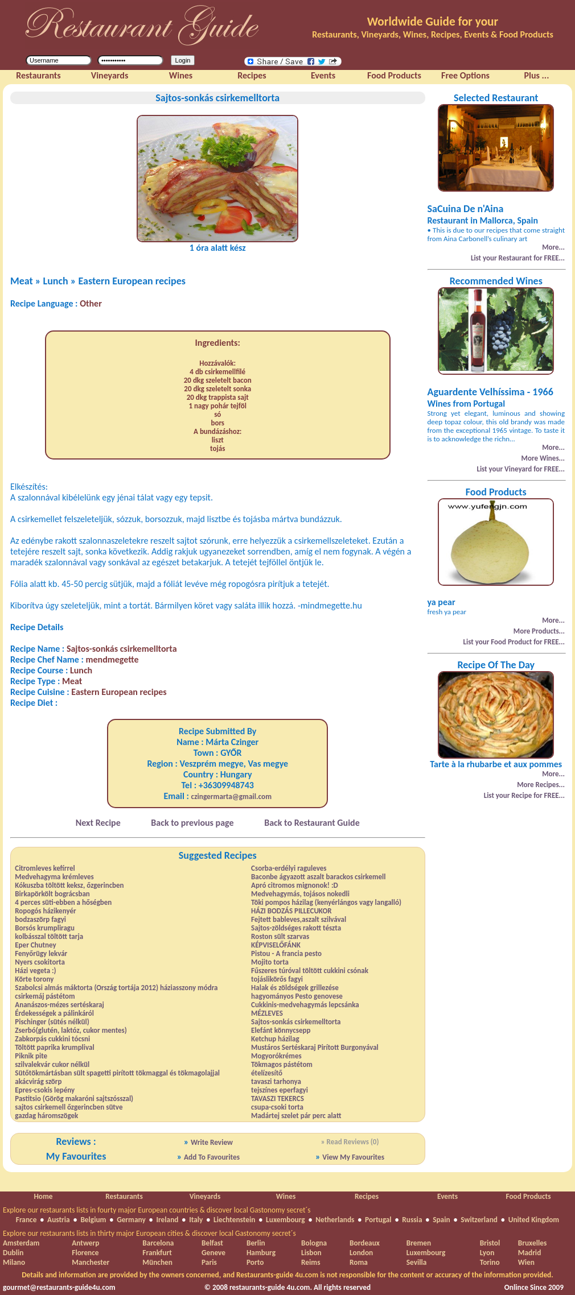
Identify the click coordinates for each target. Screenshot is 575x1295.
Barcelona (158, 1243)
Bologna (314, 1243)
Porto (255, 1262)
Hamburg (261, 1252)
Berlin (256, 1243)
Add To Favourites (212, 1157)
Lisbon (311, 1252)
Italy (196, 1219)
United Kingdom (534, 1219)
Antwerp (85, 1243)
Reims (310, 1262)
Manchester (90, 1262)
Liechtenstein (234, 1219)
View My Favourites (353, 1157)
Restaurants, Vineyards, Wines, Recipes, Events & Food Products (432, 34)
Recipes (367, 1196)
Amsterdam (21, 1243)
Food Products (528, 1196)
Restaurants (123, 1196)
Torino (490, 1262)
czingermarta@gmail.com (231, 796)
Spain (441, 1219)
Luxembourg (285, 1219)
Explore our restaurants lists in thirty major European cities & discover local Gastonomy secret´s (149, 1233)
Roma (359, 1262)
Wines (286, 1196)
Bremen (418, 1243)
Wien (526, 1262)
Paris (209, 1262)
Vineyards (205, 1196)
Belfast (212, 1243)
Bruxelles (532, 1243)
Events (447, 1196)
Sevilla (416, 1262)
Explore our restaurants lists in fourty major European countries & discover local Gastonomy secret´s (157, 1210)
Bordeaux (365, 1243)
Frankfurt (156, 1252)
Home (43, 1196)
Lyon (487, 1252)
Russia (412, 1219)
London (361, 1252)
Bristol (490, 1243)
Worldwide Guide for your (432, 21)
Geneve (213, 1252)
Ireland (167, 1219)
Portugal (378, 1219)
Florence (85, 1252)
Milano (14, 1262)
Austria (58, 1219)
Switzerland (479, 1219)
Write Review (212, 1142)
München (157, 1262)
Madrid (529, 1252)
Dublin (13, 1252)
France (26, 1219)
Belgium (93, 1219)
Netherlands (334, 1219)
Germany (131, 1219)
